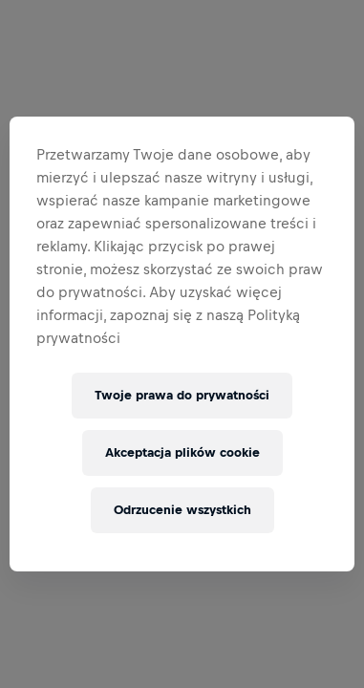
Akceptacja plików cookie (182, 452)
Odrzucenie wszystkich (182, 510)
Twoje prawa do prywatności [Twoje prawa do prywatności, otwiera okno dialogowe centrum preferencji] (182, 395)
